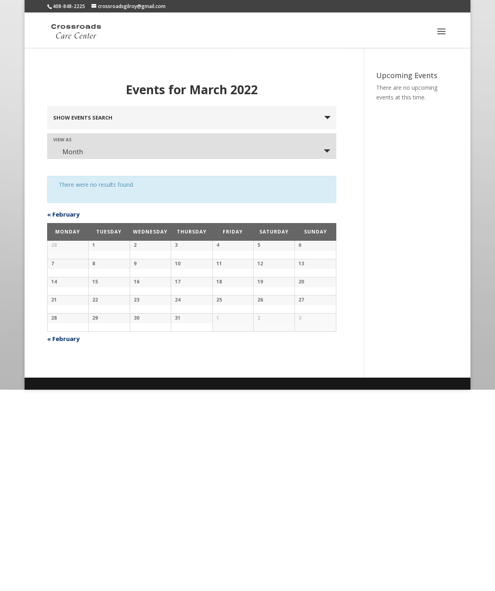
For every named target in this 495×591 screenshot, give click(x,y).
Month (68, 151)
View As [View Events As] (62, 139)
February (63, 214)
